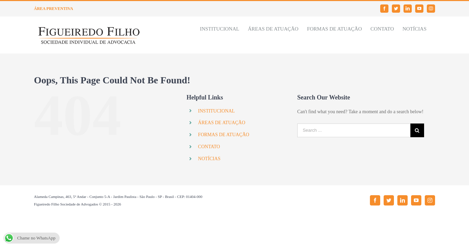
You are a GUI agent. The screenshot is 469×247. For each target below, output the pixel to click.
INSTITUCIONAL (216, 111)
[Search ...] (353, 130)
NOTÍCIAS (209, 158)
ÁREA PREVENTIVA (53, 8)
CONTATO (209, 146)
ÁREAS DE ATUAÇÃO (221, 122)
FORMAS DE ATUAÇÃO (223, 134)
